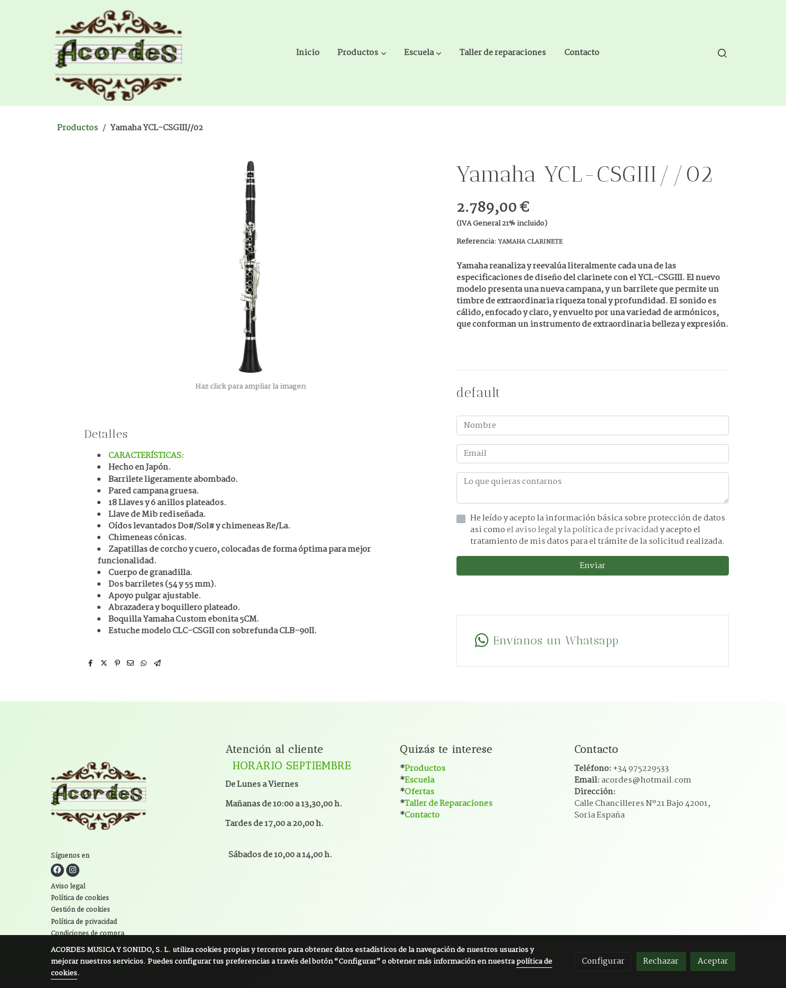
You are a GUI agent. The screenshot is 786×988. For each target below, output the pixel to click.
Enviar (593, 565)
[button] (362, 53)
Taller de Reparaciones (448, 803)
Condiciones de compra (87, 934)
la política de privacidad (612, 529)
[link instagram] (72, 870)
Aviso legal (68, 887)
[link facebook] (57, 870)
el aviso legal (532, 529)
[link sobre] (131, 796)
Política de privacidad (84, 922)
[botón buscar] (722, 53)
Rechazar (661, 961)
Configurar (603, 961)
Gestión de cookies (80, 910)
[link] (118, 53)
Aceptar (713, 961)
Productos (77, 127)
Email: (632, 780)
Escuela (419, 780)
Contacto (422, 815)
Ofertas (419, 791)
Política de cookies (80, 898)
